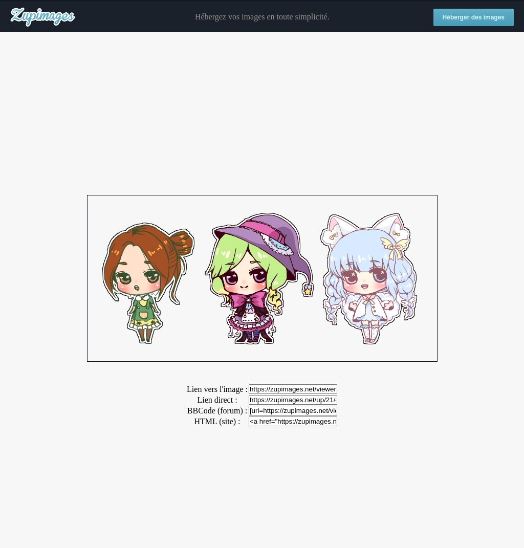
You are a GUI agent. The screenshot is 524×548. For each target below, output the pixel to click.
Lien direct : (217, 400)
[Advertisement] (262, 114)
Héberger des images (474, 17)
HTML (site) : (217, 421)
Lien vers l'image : (217, 389)
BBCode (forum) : (217, 410)
